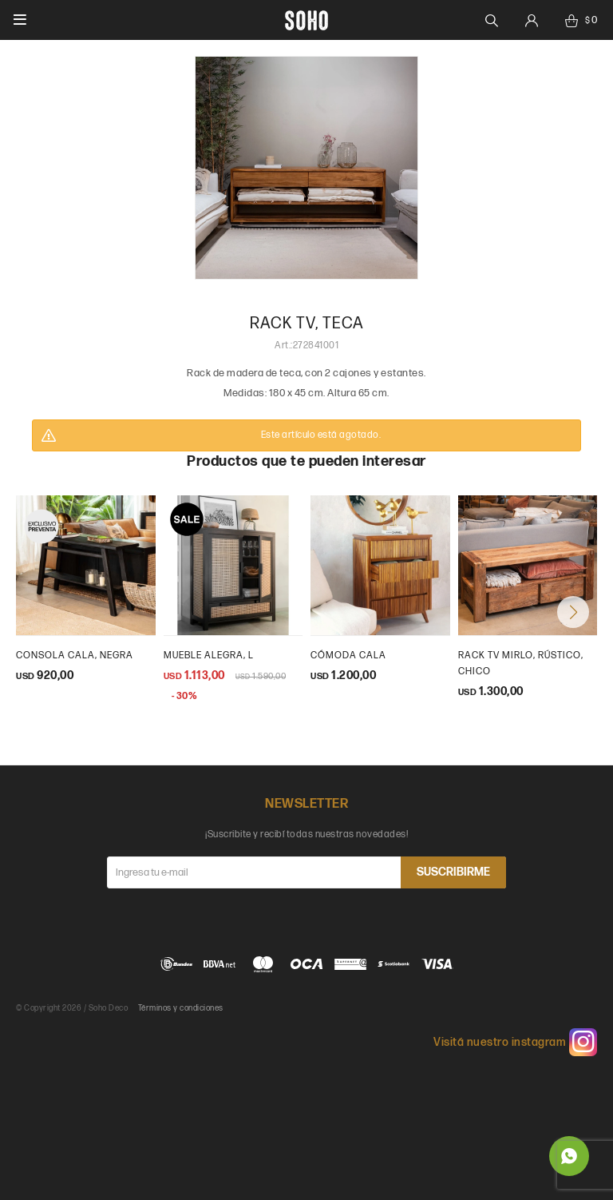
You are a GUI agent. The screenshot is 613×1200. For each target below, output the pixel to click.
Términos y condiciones (180, 1008)
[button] (573, 612)
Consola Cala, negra (74, 656)
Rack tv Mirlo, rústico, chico (520, 663)
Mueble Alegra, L (209, 656)
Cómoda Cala (348, 656)
